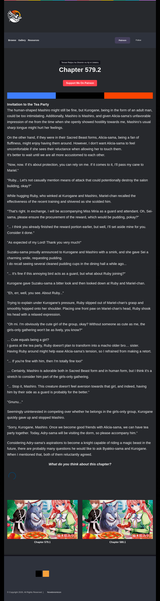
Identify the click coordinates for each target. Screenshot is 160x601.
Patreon (122, 40)
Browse (12, 40)
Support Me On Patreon (80, 83)
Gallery (22, 40)
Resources (33, 40)
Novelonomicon (54, 592)
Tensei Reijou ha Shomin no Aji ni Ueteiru (80, 62)
